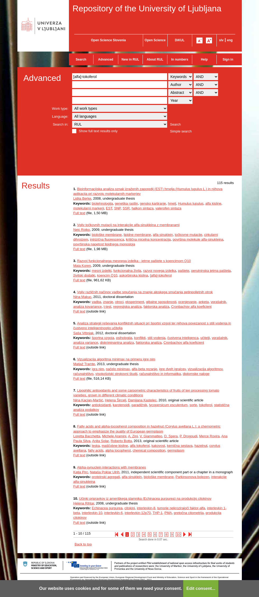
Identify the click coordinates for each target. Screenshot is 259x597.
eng (230, 40)
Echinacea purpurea (107, 508)
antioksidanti (101, 405)
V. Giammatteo (151, 436)
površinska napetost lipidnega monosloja (104, 244)
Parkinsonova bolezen (192, 477)
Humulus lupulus (190, 203)
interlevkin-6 (113, 513)
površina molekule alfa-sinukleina (198, 239)
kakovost (158, 446)
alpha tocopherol (118, 450)
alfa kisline (213, 203)
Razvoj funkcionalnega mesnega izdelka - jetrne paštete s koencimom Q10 (134, 261)
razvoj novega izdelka (159, 271)
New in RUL (130, 59)
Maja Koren (82, 266)
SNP (117, 208)
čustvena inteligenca (183, 338)
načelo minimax (118, 369)
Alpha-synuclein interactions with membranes (111, 467)
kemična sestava (179, 446)
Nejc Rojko (81, 230)
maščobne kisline (115, 446)
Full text (79, 213)
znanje (108, 302)
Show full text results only (98, 131)
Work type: (60, 109)
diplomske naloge (196, 374)
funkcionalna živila (127, 271)
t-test (107, 307)
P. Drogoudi (188, 436)
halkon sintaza (142, 208)
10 (178, 534)
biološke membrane (107, 235)
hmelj (172, 203)
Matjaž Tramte (84, 364)
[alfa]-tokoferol (161, 275)
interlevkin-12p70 (138, 513)
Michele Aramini (114, 436)
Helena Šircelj (115, 400)
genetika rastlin (126, 203)
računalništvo (83, 374)
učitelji (205, 338)
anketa (204, 302)
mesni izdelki (101, 271)
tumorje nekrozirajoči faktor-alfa (181, 508)
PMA (168, 513)
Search (81, 59)
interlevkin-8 (146, 508)
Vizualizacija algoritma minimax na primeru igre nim (116, 359)
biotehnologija (102, 203)
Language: (60, 116)
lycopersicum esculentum (168, 405)
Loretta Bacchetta (86, 436)
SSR (126, 208)
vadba (96, 302)
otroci (119, 302)
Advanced (105, 59)
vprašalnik (218, 302)
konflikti (139, 338)
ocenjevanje (187, 302)
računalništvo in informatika (160, 374)
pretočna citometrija (189, 513)
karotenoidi (121, 405)
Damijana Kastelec (142, 400)
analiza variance (85, 343)
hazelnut (200, 446)
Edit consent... (200, 588)
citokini (129, 508)
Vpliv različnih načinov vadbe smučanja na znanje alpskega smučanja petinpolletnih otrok (145, 292)
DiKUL (180, 40)
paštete (183, 271)
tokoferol (205, 405)
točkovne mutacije (188, 235)
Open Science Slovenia (108, 40)
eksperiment (134, 302)
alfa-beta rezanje (144, 369)
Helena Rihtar (83, 503)
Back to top (83, 544)
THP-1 (158, 513)
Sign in (228, 59)
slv (221, 40)
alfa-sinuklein (163, 235)
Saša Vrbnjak (83, 333)
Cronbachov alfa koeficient (191, 307)
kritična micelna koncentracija (148, 239)
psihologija (124, 338)
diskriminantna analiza (117, 343)
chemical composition (149, 450)
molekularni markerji (88, 208)
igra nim (98, 369)
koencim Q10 (107, 275)
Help (204, 59)
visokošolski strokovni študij (116, 374)
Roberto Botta (121, 441)
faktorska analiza (156, 307)
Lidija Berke (82, 198)
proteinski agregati (106, 477)
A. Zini (133, 436)
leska (96, 446)
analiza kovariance (87, 307)
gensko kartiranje (153, 203)
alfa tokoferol (139, 446)
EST (109, 208)
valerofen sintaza (168, 208)
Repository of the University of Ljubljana (147, 8)
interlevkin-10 (92, 513)
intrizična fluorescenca (107, 239)
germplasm (175, 450)
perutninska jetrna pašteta (211, 271)
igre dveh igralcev (172, 369)
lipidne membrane (137, 235)
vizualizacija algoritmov (205, 369)
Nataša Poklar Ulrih (104, 472)
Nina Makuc (82, 297)
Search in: (60, 124)
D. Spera (171, 436)
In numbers (179, 59)
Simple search (181, 131)
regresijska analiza (127, 307)
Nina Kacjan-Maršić (88, 400)
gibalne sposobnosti (161, 302)
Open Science (155, 40)
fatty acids (95, 450)
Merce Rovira (209, 436)
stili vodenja (157, 338)
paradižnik (139, 405)
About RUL (155, 59)
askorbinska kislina (133, 275)
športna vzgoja (103, 338)
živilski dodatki (84, 275)
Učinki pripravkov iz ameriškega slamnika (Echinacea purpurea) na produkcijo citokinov (145, 498)
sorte (193, 405)
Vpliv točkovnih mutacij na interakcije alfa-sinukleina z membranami (128, 225)
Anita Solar (100, 441)
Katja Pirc (80, 472)
